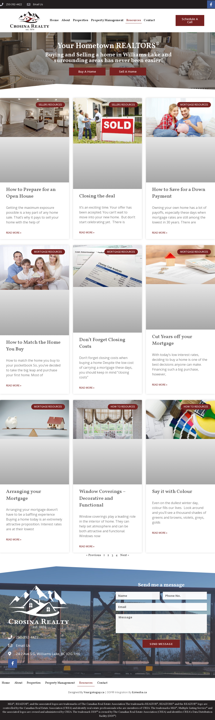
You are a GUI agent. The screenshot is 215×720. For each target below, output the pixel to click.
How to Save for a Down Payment (178, 192)
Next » (124, 555)
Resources (135, 20)
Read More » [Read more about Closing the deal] (86, 232)
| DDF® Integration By (108, 692)
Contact (151, 20)
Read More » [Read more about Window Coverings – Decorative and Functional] (86, 546)
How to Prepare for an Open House (31, 192)
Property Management (109, 20)
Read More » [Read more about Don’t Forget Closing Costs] (86, 387)
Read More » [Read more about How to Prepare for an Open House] (13, 232)
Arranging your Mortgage (23, 494)
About (66, 20)
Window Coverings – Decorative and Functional (102, 498)
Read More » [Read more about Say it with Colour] (159, 532)
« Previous (93, 555)
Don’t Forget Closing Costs (102, 342)
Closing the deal (97, 195)
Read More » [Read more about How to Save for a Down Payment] (159, 232)
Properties (81, 20)
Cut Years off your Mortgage (172, 340)
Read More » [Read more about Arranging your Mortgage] (13, 539)
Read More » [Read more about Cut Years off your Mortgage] (159, 384)
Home (54, 20)
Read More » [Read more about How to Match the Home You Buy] (13, 385)
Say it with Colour (172, 491)
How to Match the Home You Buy (33, 345)
